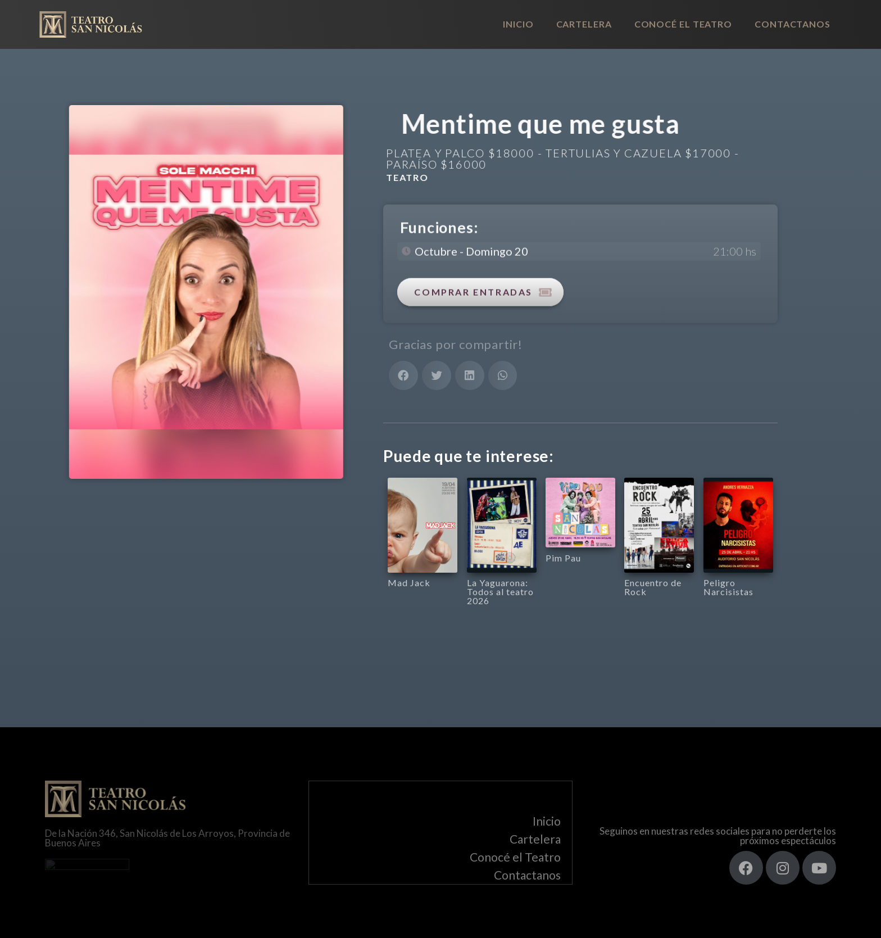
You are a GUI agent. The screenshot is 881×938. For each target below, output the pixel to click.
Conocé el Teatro (683, 24)
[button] (403, 375)
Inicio (518, 24)
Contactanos (792, 24)
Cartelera (584, 24)
